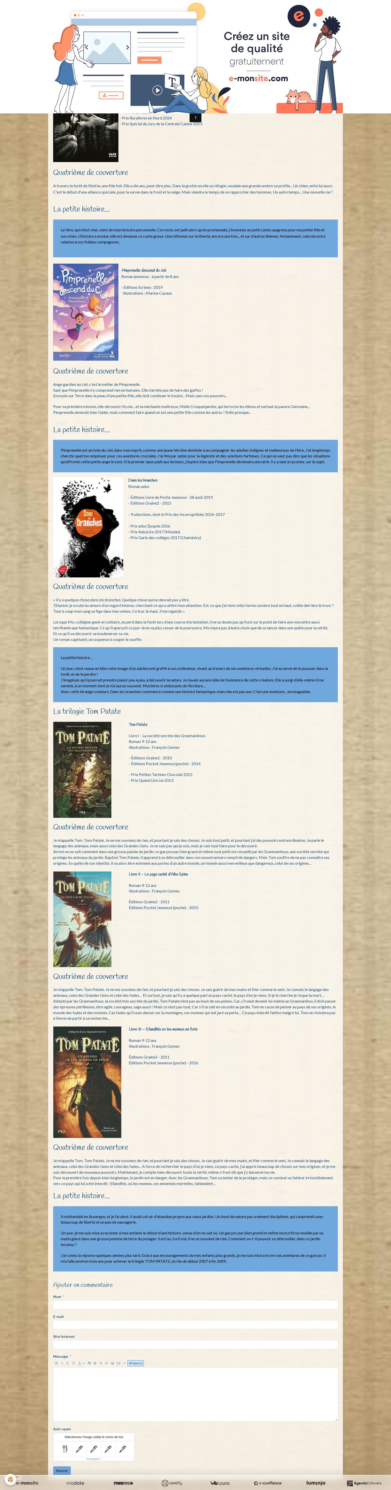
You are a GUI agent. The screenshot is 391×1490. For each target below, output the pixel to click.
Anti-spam (62, 1429)
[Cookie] (10, 1479)
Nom (57, 1296)
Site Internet (64, 1336)
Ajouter (62, 1470)
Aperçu (135, 1363)
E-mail (58, 1316)
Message (60, 1356)
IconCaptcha (92, 1459)
